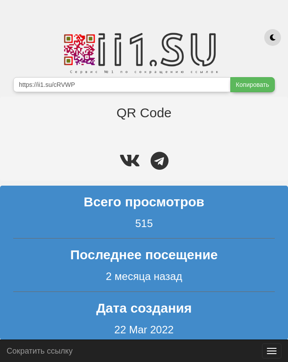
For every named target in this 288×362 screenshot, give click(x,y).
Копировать (252, 84)
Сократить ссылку (40, 350)
